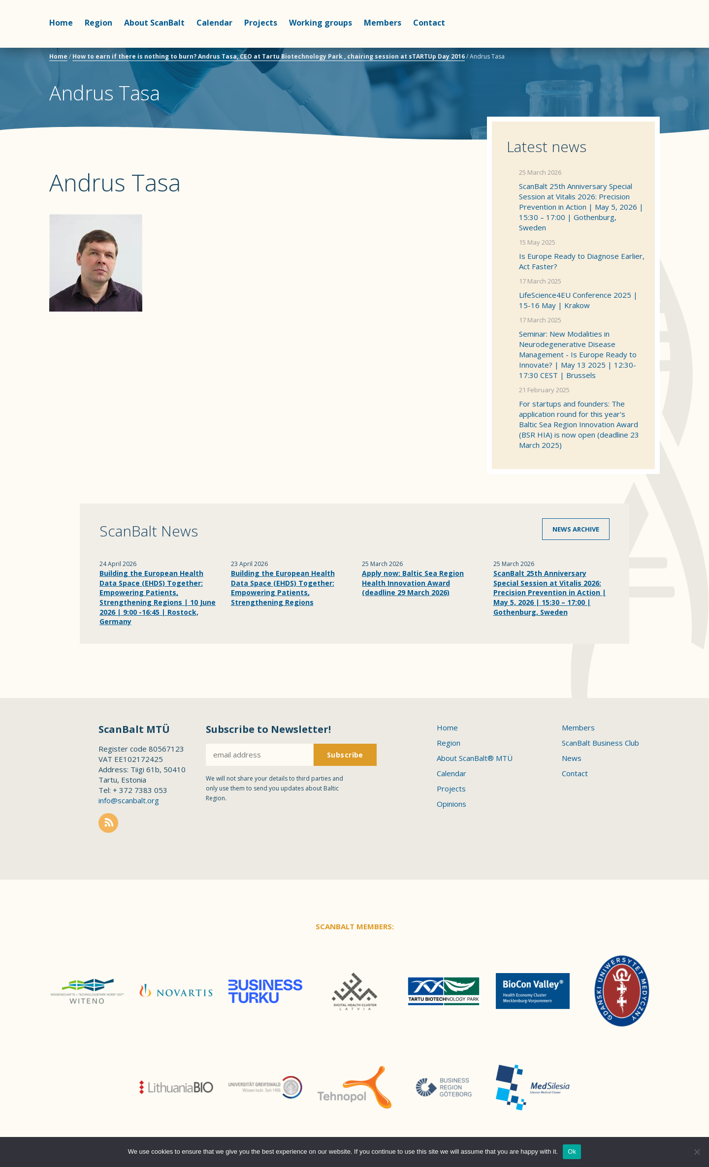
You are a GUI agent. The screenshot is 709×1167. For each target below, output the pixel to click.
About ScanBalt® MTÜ (475, 758)
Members (382, 22)
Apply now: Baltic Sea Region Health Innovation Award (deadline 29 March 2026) (413, 582)
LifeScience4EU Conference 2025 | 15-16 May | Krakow (578, 300)
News (571, 758)
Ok (572, 1151)
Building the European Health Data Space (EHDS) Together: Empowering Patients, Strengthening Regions (283, 587)
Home (61, 22)
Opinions (451, 804)
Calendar (214, 22)
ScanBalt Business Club (600, 743)
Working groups (320, 22)
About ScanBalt (154, 22)
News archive (575, 529)
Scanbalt (635, 47)
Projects (260, 22)
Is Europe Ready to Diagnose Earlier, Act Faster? (582, 261)
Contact (429, 22)
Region (98, 22)
